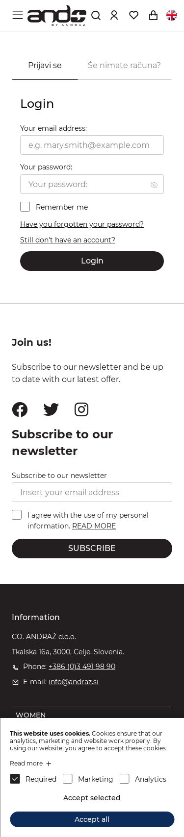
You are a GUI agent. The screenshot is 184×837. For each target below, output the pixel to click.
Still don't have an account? (67, 240)
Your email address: (53, 128)
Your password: (46, 167)
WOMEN (31, 715)
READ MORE (94, 526)
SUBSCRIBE (92, 548)
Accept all (92, 819)
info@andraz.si (74, 681)
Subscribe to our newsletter (59, 475)
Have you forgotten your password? (82, 224)
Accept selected (92, 797)
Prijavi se (45, 65)
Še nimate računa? (124, 65)
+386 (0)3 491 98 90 (82, 666)
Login (92, 260)
